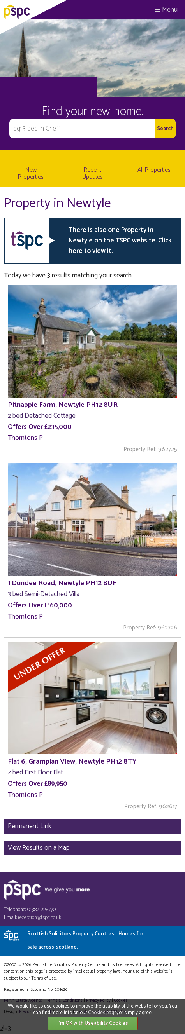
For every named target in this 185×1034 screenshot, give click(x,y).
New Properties (31, 173)
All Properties (154, 170)
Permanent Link (29, 826)
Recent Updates (92, 173)
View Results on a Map (39, 847)
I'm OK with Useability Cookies (92, 1023)
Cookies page (102, 1013)
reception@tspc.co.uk (39, 917)
